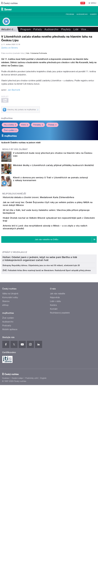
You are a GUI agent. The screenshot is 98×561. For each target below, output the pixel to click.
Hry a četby (10, 180)
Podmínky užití (31, 522)
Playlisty (66, 29)
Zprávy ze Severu (9, 48)
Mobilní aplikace (9, 473)
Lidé (75, 29)
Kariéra (53, 449)
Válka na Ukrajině (10, 438)
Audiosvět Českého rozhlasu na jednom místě (20, 198)
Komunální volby (10, 441)
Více (85, 29)
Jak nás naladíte (57, 438)
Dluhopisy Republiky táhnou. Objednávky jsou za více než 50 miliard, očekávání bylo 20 (41, 410)
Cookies (5, 522)
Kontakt (53, 453)
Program (70, 14)
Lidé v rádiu (55, 445)
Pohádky (38, 180)
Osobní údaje (17, 522)
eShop (5, 449)
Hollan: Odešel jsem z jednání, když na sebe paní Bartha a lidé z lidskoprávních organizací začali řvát (40, 403)
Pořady (37, 29)
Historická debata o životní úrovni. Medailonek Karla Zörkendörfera (48, 252)
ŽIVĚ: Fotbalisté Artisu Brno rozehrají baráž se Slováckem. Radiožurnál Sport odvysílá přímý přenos (47, 415)
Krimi (24, 180)
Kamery (93, 14)
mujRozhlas (7, 173)
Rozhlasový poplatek (60, 457)
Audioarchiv (82, 14)
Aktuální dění (9, 29)
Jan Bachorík (14, 145)
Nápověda (55, 441)
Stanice (5, 445)
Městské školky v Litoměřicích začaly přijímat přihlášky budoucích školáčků (53, 220)
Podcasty (6, 469)
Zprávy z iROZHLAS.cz (14, 332)
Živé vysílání (10, 185)
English (43, 522)
